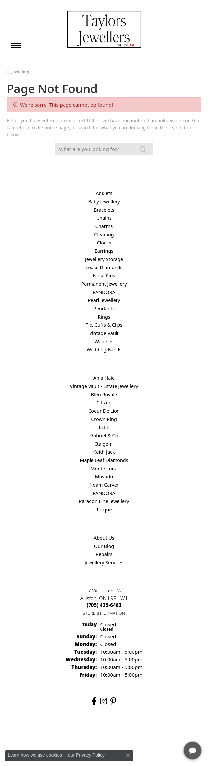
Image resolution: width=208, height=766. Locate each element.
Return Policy (38, 731)
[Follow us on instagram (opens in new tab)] (103, 701)
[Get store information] (104, 613)
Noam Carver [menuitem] (103, 485)
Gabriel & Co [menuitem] (104, 435)
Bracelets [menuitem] (104, 210)
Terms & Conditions (111, 731)
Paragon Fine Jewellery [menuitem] (104, 501)
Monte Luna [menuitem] (104, 468)
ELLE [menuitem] (104, 427)
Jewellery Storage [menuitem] (104, 259)
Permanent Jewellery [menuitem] (104, 284)
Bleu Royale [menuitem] (104, 394)
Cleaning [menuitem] (104, 234)
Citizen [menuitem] (104, 402)
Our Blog (104, 546)
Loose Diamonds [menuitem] (104, 267)
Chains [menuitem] (104, 218)
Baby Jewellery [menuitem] (104, 201)
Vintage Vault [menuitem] (103, 333)
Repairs (104, 554)
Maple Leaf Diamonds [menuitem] (104, 460)
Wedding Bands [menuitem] (104, 349)
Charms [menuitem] (104, 226)
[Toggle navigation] (16, 45)
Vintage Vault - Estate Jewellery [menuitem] (104, 386)
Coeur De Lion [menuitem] (104, 411)
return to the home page (42, 127)
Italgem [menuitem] (104, 444)
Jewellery (20, 71)
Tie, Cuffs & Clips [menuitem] (104, 325)
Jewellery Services (104, 562)
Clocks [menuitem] (104, 243)
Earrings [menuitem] (104, 251)
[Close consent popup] (128, 755)
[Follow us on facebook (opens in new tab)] (94, 701)
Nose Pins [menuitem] (104, 275)
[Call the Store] (104, 605)
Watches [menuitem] (103, 341)
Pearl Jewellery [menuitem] (104, 300)
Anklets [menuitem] (104, 193)
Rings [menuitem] (104, 317)
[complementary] (160, 730)
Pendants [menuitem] (104, 308)
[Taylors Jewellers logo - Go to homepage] (104, 29)
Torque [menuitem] (104, 509)
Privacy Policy (71, 731)
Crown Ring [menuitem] (104, 419)
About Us (104, 538)
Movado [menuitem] (104, 476)
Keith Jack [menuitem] (104, 452)
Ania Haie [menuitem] (104, 378)
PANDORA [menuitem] (104, 292)
